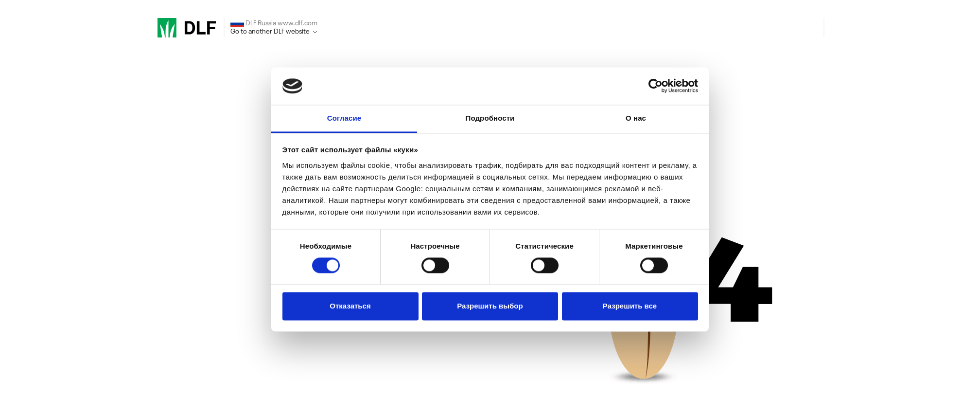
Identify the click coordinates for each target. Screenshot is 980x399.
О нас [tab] (636, 118)
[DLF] (187, 27)
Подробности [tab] (490, 118)
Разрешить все (630, 306)
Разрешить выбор (490, 306)
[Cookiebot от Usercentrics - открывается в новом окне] (655, 86)
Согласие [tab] (344, 118)
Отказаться (350, 306)
